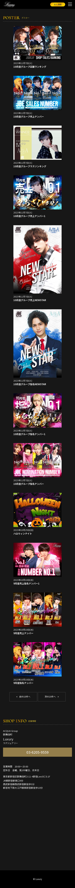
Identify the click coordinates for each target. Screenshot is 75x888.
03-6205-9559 (37, 752)
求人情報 (58, 4)
